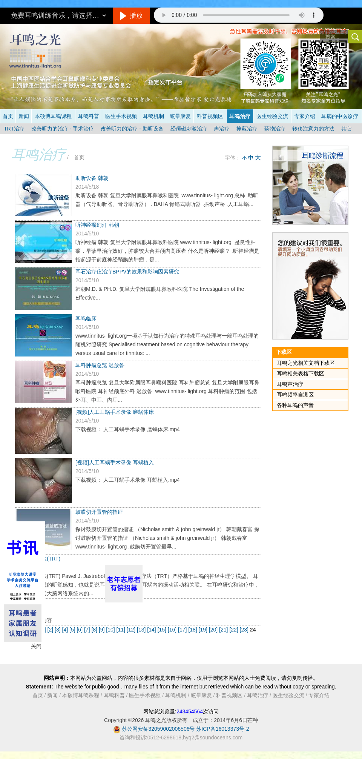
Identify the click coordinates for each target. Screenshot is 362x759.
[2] (51, 630)
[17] (183, 630)
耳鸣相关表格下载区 (300, 373)
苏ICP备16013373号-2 (222, 729)
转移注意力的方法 (313, 129)
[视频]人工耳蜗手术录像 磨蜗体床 (114, 412)
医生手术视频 (121, 116)
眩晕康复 (180, 116)
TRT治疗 (14, 129)
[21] (224, 630)
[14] (152, 630)
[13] (142, 630)
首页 (8, 116)
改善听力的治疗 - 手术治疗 (62, 129)
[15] (163, 630)
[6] (80, 630)
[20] (214, 630)
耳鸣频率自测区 (295, 395)
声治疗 (222, 129)
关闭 (36, 646)
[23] (245, 630)
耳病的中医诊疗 (339, 116)
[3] (58, 630)
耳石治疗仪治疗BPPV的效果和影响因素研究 (127, 272)
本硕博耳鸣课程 (53, 116)
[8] (94, 630)
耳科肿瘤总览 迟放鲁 (99, 365)
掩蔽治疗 (247, 129)
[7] (87, 630)
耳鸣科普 (88, 116)
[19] (204, 630)
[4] (65, 630)
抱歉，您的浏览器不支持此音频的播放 (239, 15)
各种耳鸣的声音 (295, 405)
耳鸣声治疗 (290, 384)
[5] (73, 630)
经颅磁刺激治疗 (188, 129)
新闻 (23, 116)
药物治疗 (274, 129)
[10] (111, 630)
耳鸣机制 (153, 116)
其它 (346, 129)
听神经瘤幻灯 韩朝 (97, 225)
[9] (102, 630)
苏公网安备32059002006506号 (158, 729)
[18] (193, 630)
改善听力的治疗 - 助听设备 (132, 129)
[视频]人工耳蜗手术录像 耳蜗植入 (114, 462)
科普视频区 (210, 116)
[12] (132, 630)
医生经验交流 (272, 116)
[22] (234, 630)
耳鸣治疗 (239, 116)
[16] (173, 630)
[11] (122, 630)
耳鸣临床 (86, 318)
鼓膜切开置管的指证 (99, 512)
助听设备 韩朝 (92, 178)
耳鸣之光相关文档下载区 (306, 363)
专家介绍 (304, 116)
